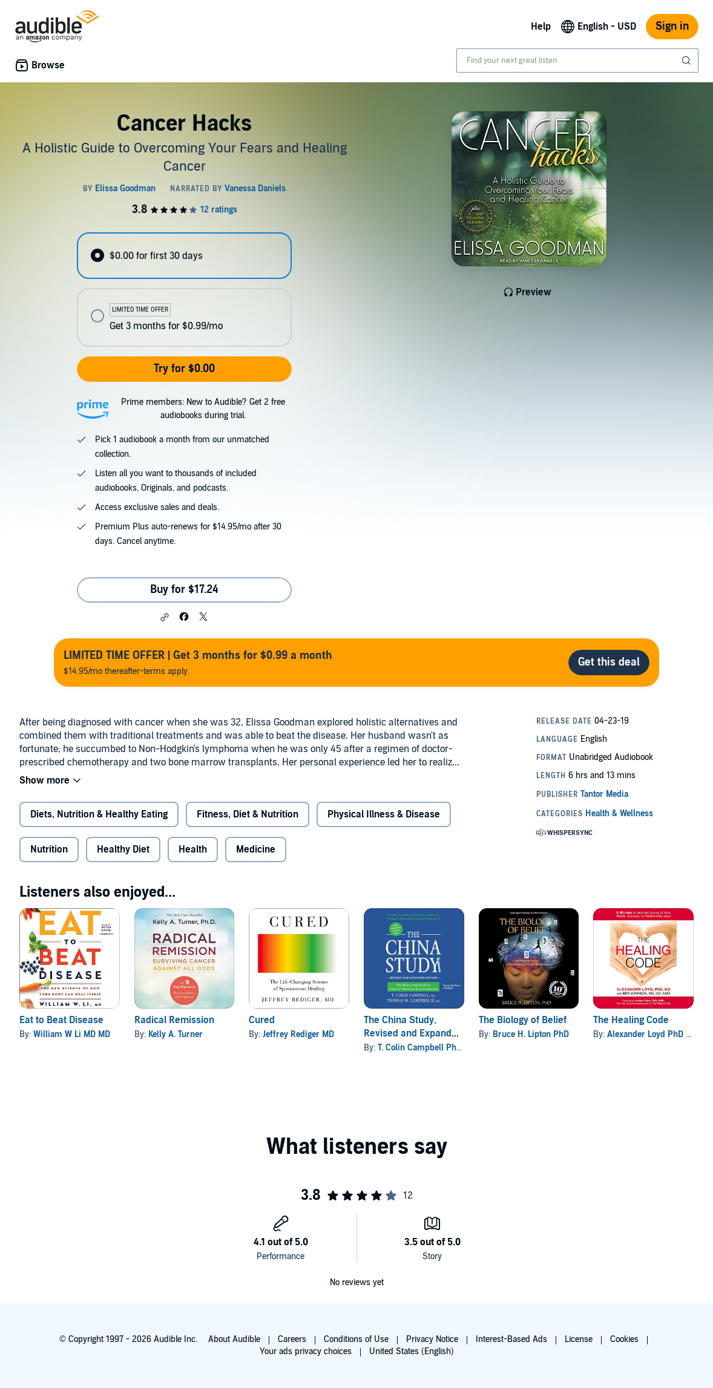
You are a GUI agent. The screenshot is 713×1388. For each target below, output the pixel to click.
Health (193, 849)
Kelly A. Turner (175, 1034)
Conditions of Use (356, 1339)
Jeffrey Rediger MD (298, 1034)
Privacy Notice (432, 1339)
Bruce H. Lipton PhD (531, 1034)
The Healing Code (631, 1020)
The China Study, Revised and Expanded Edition (413, 1033)
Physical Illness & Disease (383, 814)
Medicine (255, 849)
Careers (292, 1339)
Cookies (624, 1339)
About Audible (234, 1339)
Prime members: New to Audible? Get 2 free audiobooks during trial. (203, 409)
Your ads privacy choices (306, 1351)
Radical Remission (174, 1020)
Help (541, 27)
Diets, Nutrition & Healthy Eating (99, 814)
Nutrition (49, 849)
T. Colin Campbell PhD (420, 1048)
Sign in (672, 26)
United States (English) (411, 1351)
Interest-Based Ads (511, 1339)
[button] (164, 617)
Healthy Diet (123, 849)
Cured (262, 1020)
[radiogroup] (184, 289)
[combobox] (577, 60)
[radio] (184, 255)
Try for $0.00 (184, 368)
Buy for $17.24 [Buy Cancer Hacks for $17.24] (184, 589)
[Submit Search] (687, 60)
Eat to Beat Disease (61, 1020)
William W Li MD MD (71, 1034)
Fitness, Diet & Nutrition (247, 814)
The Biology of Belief (523, 1020)
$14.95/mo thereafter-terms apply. (198, 662)
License (579, 1339)
